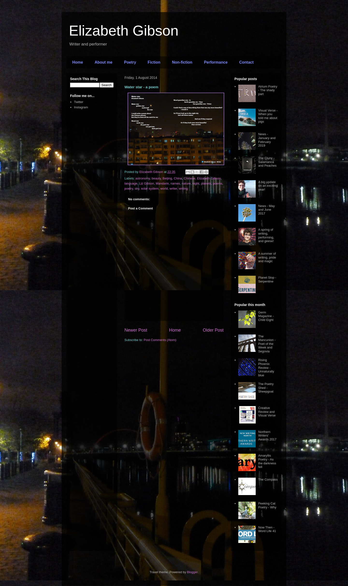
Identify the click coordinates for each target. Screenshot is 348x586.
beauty (156, 178)
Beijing (167, 178)
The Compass (268, 479)
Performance (216, 62)
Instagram (81, 107)
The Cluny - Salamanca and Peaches (267, 161)
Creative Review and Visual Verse (267, 411)
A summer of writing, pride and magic (267, 257)
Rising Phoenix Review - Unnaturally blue (266, 367)
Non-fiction (182, 62)
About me (103, 62)
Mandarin (162, 183)
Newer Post (135, 330)
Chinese (189, 178)
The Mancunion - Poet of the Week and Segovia (267, 343)
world (164, 188)
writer (173, 188)
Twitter (78, 102)
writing (183, 188)
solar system (150, 188)
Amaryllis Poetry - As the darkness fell (267, 461)
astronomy (143, 178)
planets (206, 183)
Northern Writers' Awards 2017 (267, 435)
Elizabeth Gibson (124, 30)
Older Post (213, 330)
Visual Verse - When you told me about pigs (267, 116)
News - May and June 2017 (266, 209)
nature (186, 183)
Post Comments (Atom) (160, 340)
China (178, 178)
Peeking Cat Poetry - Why (267, 505)
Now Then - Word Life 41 (267, 529)
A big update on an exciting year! (267, 185)
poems (217, 183)
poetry (128, 188)
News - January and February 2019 (267, 139)
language (131, 183)
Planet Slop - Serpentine (267, 279)
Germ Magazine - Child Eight (266, 316)
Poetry (130, 62)
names (175, 183)
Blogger (192, 572)
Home (77, 62)
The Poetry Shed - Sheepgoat (266, 387)
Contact (246, 62)
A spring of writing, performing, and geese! (266, 235)
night (195, 183)
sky (137, 188)
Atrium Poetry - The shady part (267, 90)
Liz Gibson (146, 183)
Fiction (154, 62)
